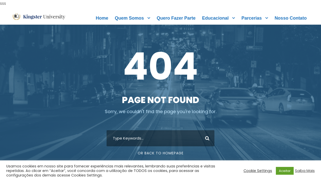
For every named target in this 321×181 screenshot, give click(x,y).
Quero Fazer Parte (176, 18)
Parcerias (252, 18)
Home (102, 18)
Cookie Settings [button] (258, 170)
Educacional (215, 18)
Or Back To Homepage (161, 153)
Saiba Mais (305, 170)
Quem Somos (129, 18)
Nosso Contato (291, 18)
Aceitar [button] (285, 170)
